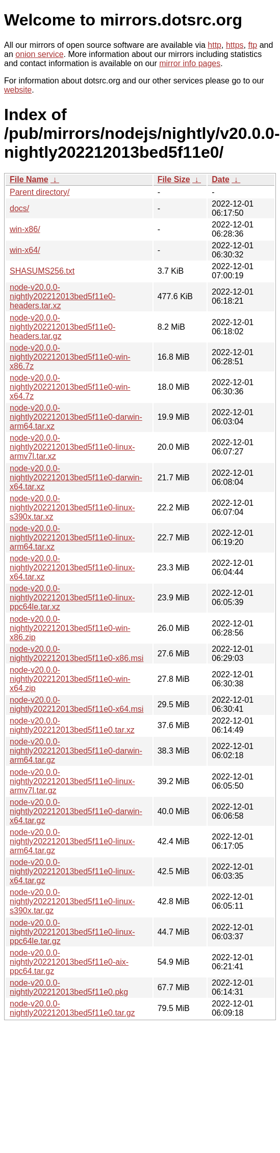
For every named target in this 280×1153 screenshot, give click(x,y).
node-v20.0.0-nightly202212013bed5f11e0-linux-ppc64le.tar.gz (72, 931)
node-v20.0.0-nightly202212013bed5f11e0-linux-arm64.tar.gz (72, 841)
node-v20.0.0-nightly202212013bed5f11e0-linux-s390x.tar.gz (72, 901)
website (18, 89)
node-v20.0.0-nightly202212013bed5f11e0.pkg (69, 987)
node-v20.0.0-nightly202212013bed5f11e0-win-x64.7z (70, 386)
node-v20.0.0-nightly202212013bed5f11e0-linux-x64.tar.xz (72, 567)
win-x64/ (25, 250)
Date (221, 179)
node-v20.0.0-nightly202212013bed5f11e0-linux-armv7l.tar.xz (72, 447)
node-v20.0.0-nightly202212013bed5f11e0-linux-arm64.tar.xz (72, 537)
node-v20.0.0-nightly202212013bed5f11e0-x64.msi (76, 704)
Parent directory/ (39, 192)
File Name (29, 179)
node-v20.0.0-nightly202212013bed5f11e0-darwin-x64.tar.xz (76, 477)
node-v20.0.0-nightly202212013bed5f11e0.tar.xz (72, 725)
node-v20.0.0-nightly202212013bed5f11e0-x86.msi (76, 653)
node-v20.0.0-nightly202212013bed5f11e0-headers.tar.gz (62, 326)
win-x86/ (25, 229)
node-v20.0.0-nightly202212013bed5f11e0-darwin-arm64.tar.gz (76, 750)
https (235, 45)
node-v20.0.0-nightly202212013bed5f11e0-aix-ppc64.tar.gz (69, 961)
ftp (252, 45)
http (214, 45)
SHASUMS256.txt (42, 271)
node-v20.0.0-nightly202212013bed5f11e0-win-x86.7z (70, 356)
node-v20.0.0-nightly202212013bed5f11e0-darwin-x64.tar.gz (76, 811)
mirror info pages (189, 63)
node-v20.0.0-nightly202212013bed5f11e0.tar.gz (72, 1008)
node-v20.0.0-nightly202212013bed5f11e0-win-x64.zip (70, 679)
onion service (39, 54)
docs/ (19, 208)
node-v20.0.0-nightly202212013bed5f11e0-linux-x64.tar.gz (72, 871)
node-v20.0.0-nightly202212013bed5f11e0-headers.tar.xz (62, 296)
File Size (174, 179)
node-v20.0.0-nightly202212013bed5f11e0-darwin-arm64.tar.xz (76, 416)
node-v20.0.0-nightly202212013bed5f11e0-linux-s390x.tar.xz (72, 507)
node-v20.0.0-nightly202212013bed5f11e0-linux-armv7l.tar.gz (72, 781)
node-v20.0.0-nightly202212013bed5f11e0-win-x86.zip (70, 628)
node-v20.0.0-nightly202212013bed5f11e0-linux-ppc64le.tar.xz (72, 597)
